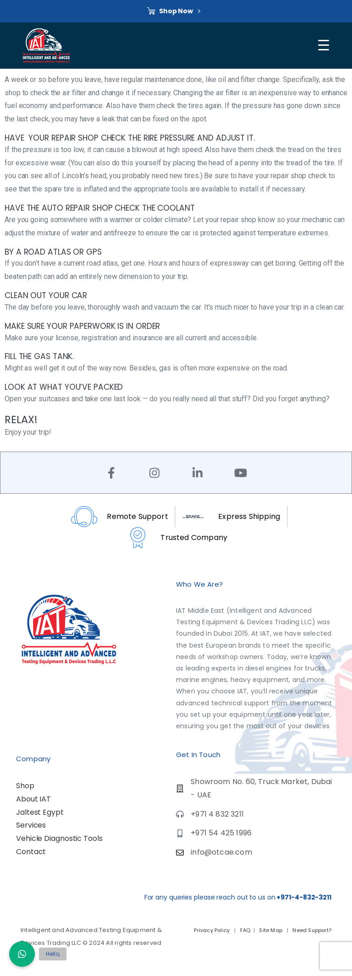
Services (31, 825)
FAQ (245, 930)
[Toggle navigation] (325, 45)
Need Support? (311, 930)
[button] (22, 954)
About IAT (33, 799)
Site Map (271, 930)
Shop (25, 785)
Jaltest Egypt (40, 812)
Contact (31, 851)
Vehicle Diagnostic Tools (59, 838)
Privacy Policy (212, 930)
